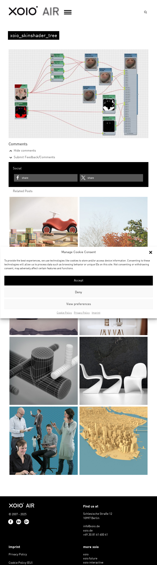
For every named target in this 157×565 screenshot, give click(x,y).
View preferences (78, 304)
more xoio (91, 547)
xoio (34, 11)
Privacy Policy (82, 313)
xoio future (90, 558)
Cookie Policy (64, 313)
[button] (150, 252)
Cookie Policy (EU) (20, 563)
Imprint (96, 313)
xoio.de (88, 530)
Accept (78, 280)
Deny (78, 292)
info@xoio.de (91, 526)
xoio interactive (93, 562)
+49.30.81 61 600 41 (95, 534)
